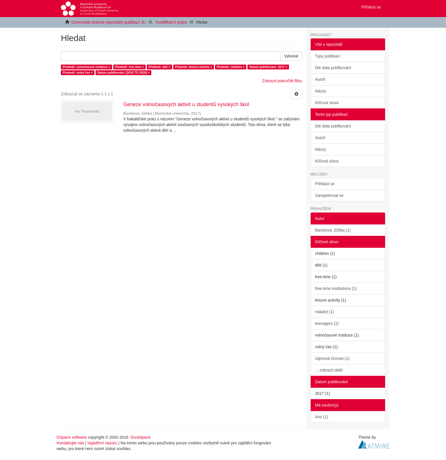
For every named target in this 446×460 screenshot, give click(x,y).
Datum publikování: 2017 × (268, 67)
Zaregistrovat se (329, 195)
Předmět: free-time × (129, 67)
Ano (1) (321, 416)
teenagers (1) (327, 323)
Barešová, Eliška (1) (333, 230)
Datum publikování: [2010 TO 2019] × (123, 72)
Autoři (320, 79)
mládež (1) (324, 312)
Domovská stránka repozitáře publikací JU (108, 22)
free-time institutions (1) (336, 288)
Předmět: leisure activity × (193, 67)
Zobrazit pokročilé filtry (282, 81)
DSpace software (72, 437)
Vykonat (291, 56)
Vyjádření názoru (102, 443)
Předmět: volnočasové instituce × (86, 67)
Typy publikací (327, 56)
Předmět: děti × (159, 67)
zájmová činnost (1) (332, 358)
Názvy (320, 91)
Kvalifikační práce (171, 22)
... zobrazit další (329, 370)
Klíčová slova (326, 102)
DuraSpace (140, 437)
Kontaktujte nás (70, 443)
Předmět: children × (231, 67)
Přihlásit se (324, 183)
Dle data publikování (333, 67)
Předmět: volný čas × (77, 72)
